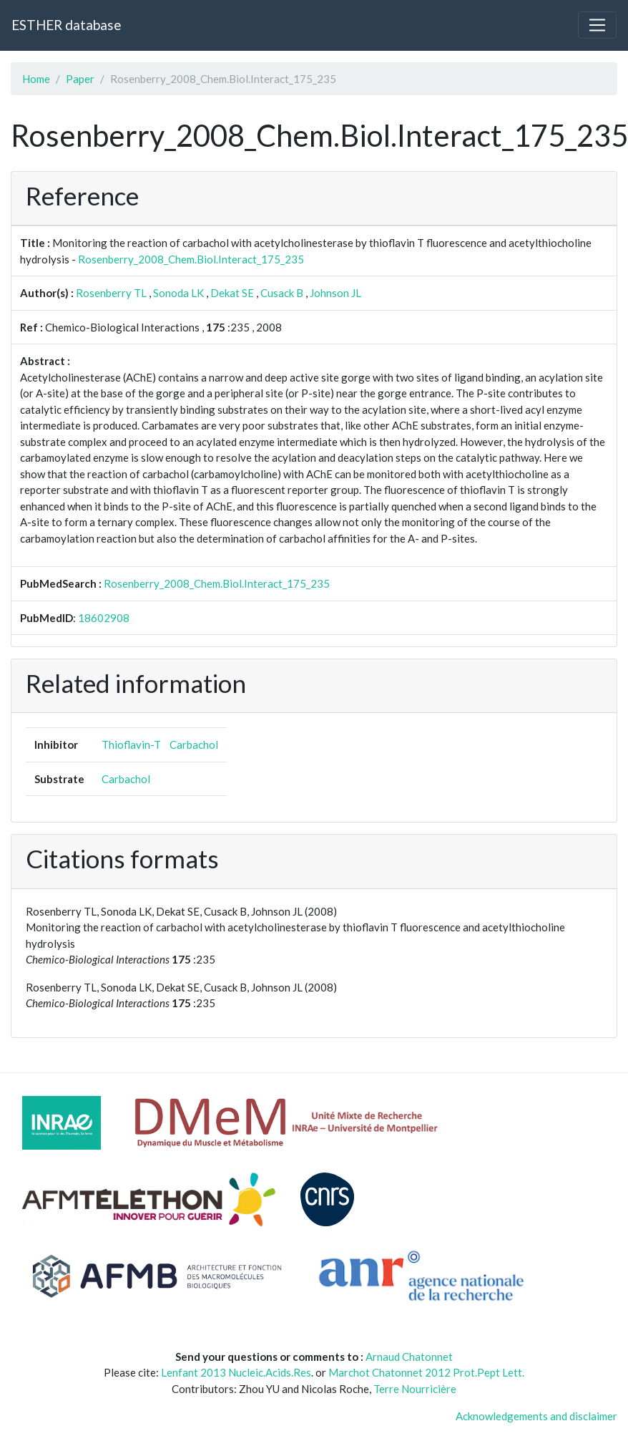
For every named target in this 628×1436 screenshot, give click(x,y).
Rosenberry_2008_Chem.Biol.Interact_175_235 (191, 259)
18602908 (103, 617)
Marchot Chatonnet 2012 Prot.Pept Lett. (426, 1372)
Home (36, 78)
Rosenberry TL (111, 292)
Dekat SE (232, 292)
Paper (80, 78)
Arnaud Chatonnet (409, 1356)
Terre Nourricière (414, 1388)
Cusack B (281, 292)
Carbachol (194, 744)
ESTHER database (66, 24)
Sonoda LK (178, 292)
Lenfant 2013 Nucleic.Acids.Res (236, 1372)
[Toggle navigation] (597, 25)
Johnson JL (335, 292)
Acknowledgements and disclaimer (536, 1416)
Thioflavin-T (131, 744)
